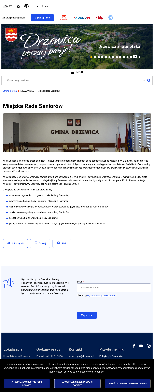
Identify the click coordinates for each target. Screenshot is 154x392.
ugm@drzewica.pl (85, 356)
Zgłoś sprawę (44, 17)
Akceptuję (97, 295)
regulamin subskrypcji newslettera (101, 295)
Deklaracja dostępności (13, 17)
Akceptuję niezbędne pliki (77, 383)
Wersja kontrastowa (27, 6)
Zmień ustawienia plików (128, 383)
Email (79, 281)
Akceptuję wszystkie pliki (27, 383)
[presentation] (99, 304)
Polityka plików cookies (111, 356)
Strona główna (10, 91)
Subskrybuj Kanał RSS (18, 6)
